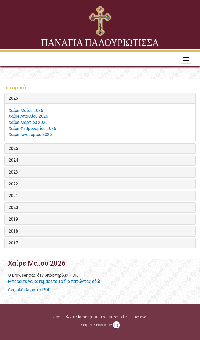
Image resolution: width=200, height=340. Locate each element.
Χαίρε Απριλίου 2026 (28, 116)
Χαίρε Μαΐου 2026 (25, 110)
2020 (13, 207)
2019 (13, 219)
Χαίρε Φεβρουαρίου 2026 (32, 128)
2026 (13, 98)
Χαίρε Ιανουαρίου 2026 (30, 134)
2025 (13, 148)
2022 (13, 184)
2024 (13, 160)
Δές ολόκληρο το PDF (29, 289)
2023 (13, 172)
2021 (13, 195)
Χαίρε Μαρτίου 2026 (28, 122)
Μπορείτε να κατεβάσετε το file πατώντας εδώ (54, 281)
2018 (13, 231)
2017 (13, 243)
